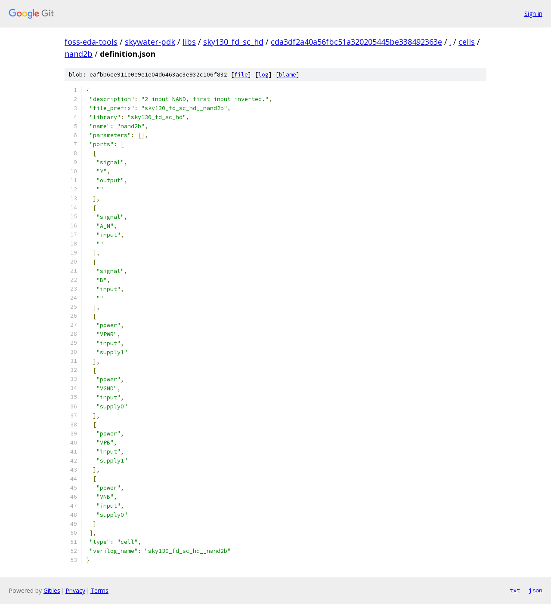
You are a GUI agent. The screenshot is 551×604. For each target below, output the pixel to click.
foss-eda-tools (91, 42)
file (241, 74)
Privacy (75, 590)
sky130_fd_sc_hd (233, 42)
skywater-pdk (150, 42)
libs (189, 42)
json (535, 590)
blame (287, 74)
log (263, 74)
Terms (99, 590)
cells (466, 42)
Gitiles (51, 590)
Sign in (533, 13)
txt (515, 590)
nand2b (79, 54)
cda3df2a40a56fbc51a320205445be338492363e (356, 42)
